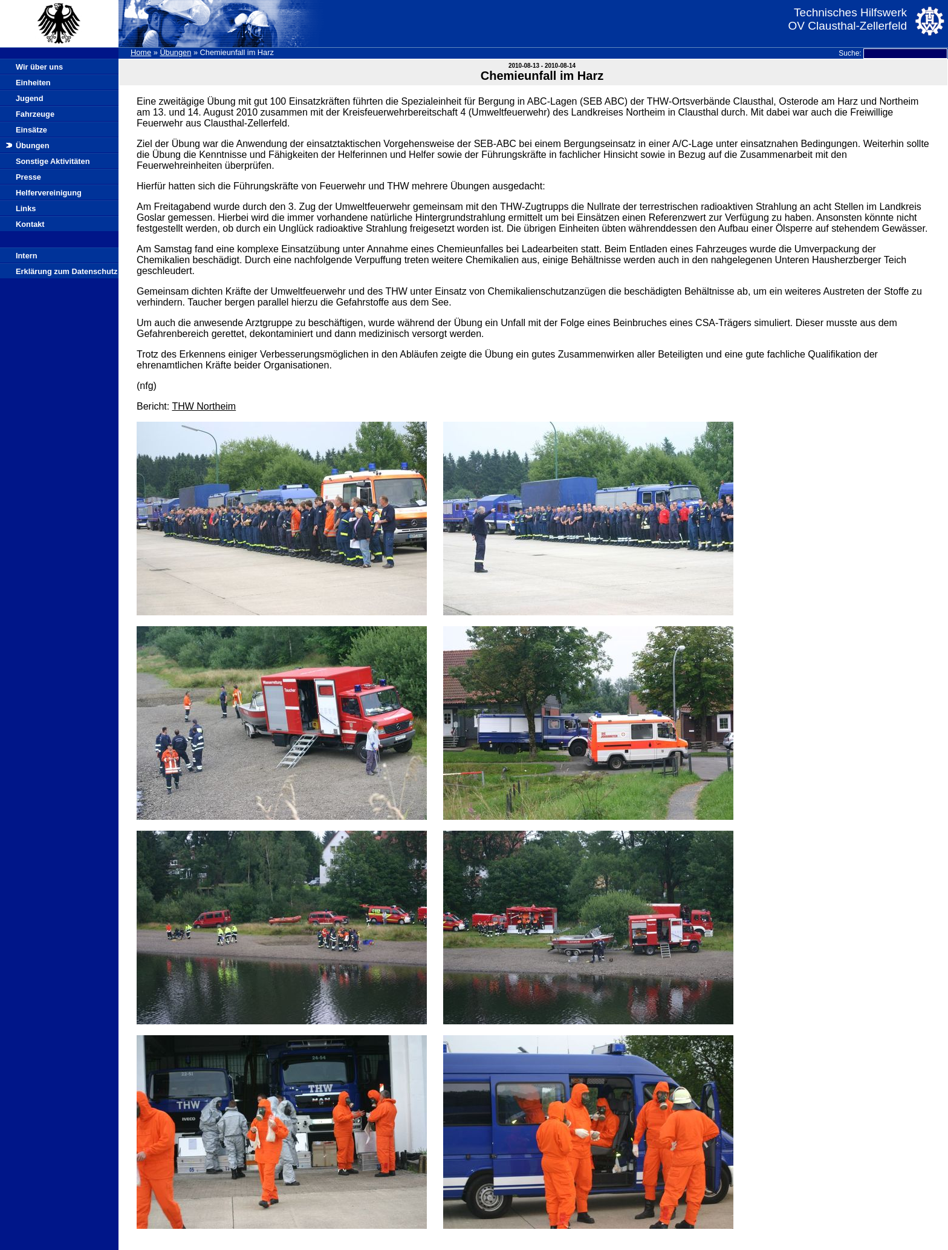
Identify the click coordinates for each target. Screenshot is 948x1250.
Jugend (30, 98)
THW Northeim (204, 406)
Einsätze (31, 129)
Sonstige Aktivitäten (53, 161)
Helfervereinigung (49, 192)
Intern (26, 255)
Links (26, 208)
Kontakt (30, 224)
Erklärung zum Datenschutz (67, 271)
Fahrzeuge (35, 114)
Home (141, 52)
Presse (28, 177)
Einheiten (33, 82)
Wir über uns (39, 66)
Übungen (175, 52)
